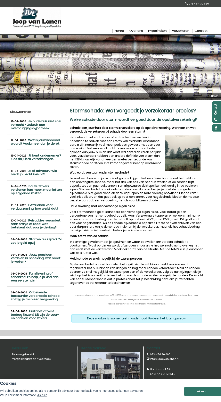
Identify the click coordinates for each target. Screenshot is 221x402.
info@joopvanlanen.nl (164, 359)
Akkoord (202, 391)
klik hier (42, 395)
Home (214, 96)
